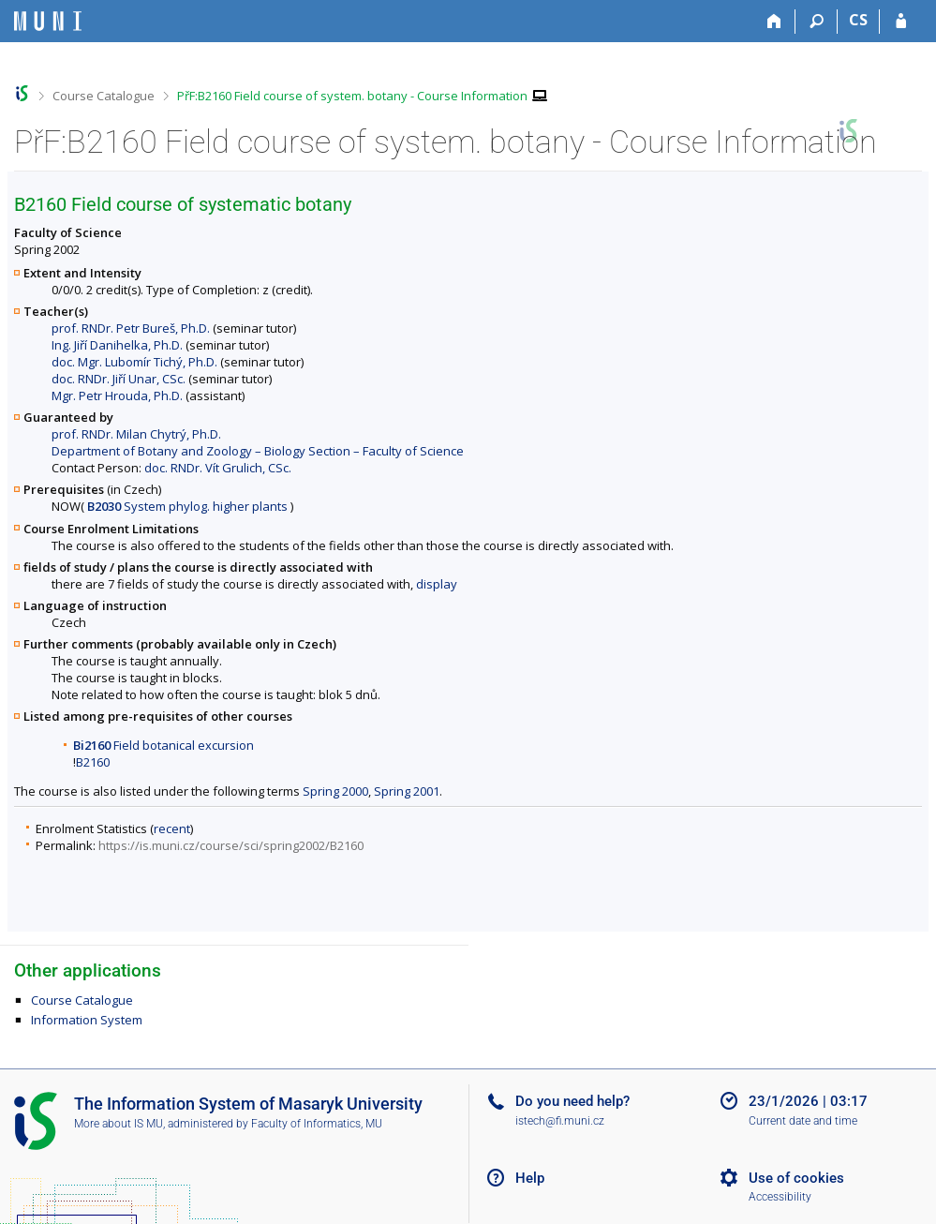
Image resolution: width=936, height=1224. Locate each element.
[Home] (774, 21)
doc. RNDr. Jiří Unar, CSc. (119, 378)
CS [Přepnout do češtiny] (858, 19)
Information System (86, 1019)
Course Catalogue (103, 95)
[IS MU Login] (901, 21)
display (436, 583)
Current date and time (803, 1120)
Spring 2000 (335, 791)
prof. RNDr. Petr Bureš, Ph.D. (131, 328)
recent (172, 828)
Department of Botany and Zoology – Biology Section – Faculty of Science (258, 450)
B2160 (93, 762)
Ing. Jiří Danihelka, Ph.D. (117, 344)
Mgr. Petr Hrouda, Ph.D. (117, 395)
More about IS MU (118, 1123)
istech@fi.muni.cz (559, 1120)
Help (529, 1178)
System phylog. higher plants (187, 506)
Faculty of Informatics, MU (316, 1123)
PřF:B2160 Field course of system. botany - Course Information (352, 95)
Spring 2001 (406, 791)
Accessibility (780, 1196)
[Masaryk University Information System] (48, 21)
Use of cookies (796, 1178)
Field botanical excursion (163, 745)
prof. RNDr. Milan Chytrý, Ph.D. (136, 433)
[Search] (816, 21)
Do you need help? (572, 1101)
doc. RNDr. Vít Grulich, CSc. (217, 467)
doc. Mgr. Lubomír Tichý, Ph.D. (134, 361)
